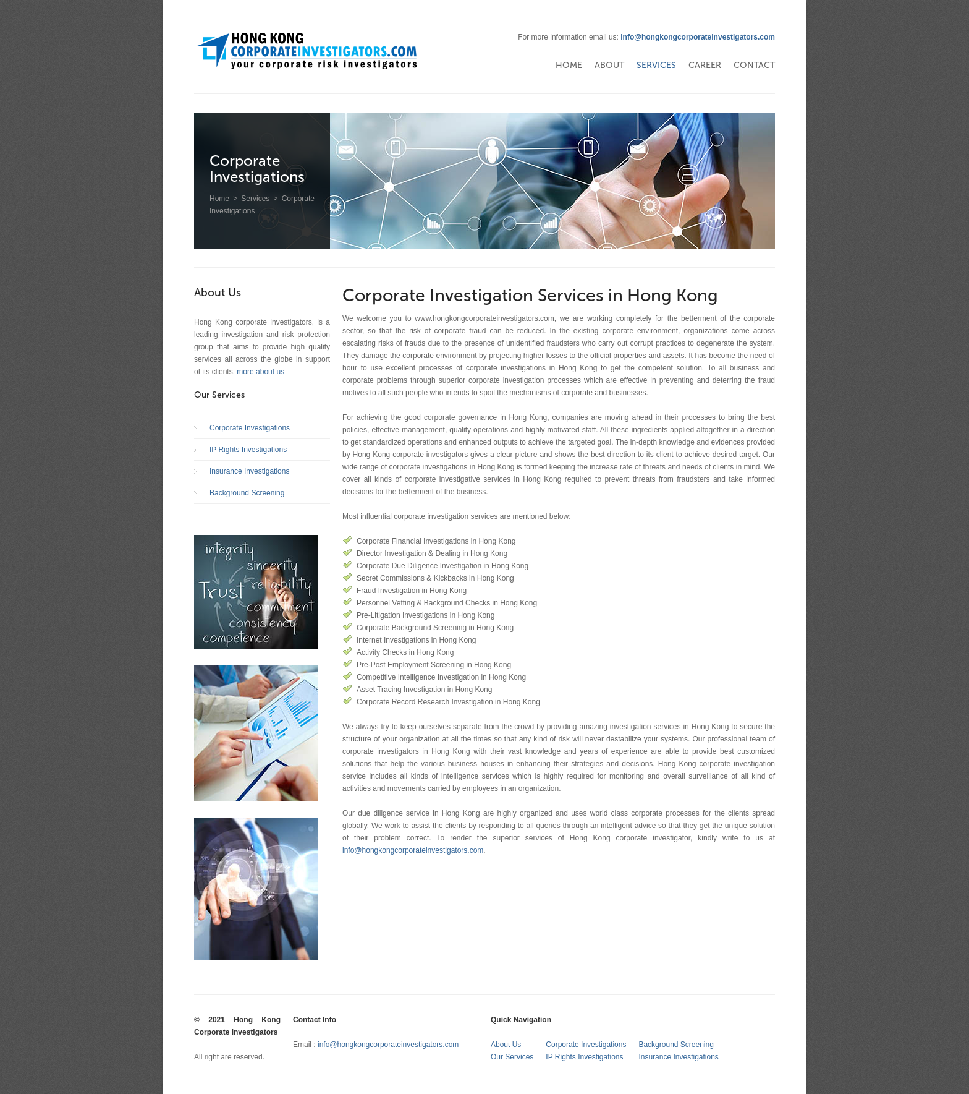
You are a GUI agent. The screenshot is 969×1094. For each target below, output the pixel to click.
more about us (260, 371)
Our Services (512, 1057)
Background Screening (246, 493)
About (609, 65)
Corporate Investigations (249, 428)
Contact (754, 65)
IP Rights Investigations (248, 449)
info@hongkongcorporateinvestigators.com (697, 37)
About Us (506, 1044)
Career (704, 65)
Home (569, 65)
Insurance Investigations (249, 471)
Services (656, 65)
